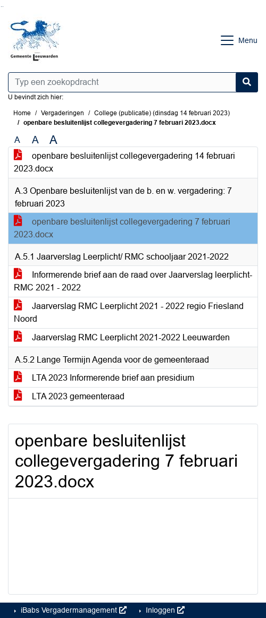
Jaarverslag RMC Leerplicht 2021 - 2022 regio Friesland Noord (129, 312)
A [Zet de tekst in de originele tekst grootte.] (17, 139)
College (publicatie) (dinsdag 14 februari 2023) (162, 113)
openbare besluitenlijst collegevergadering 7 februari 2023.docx (122, 228)
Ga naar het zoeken (1, 6)
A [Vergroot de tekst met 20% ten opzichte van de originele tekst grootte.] (35, 139)
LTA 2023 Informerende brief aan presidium (104, 377)
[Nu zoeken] (247, 82)
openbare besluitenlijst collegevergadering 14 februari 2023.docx (124, 162)
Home (22, 113)
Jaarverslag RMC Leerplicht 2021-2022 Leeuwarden (122, 337)
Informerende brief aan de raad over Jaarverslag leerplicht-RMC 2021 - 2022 (133, 281)
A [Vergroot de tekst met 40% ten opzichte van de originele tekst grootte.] (53, 140)
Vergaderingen (62, 113)
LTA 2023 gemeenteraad (69, 396)
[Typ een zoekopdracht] (133, 82)
